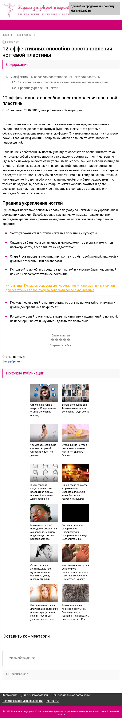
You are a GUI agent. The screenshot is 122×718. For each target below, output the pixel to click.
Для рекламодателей (34, 695)
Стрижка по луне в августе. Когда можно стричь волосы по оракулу (43, 410)
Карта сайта (10, 695)
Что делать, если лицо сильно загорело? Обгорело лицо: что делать (43, 450)
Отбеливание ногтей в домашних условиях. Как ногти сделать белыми (74, 450)
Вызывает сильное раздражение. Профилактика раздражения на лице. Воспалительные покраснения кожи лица (75, 535)
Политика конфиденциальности (22, 700)
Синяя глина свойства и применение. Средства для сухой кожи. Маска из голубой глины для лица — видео (75, 494)
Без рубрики (11, 361)
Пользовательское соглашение (71, 695)
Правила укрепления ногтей (34, 88)
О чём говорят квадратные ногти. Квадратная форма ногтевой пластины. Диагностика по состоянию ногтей (41, 494)
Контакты (52, 700)
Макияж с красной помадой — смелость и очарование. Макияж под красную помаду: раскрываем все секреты (43, 534)
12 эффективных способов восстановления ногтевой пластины (53, 77)
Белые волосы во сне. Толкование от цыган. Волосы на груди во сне (75, 408)
